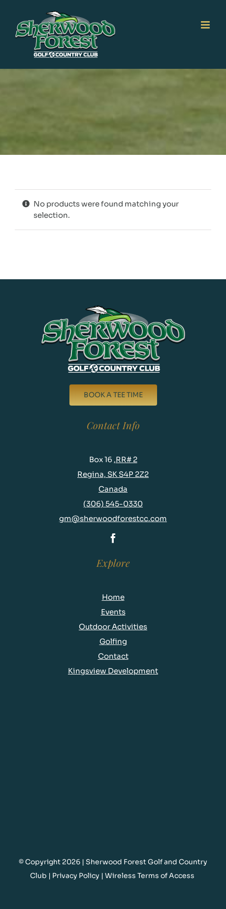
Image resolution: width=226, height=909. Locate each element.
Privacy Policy (76, 875)
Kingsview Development (113, 670)
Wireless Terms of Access (150, 875)
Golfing (113, 641)
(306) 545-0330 (113, 503)
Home (113, 597)
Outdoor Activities (113, 626)
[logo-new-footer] (113, 307)
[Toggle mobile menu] (206, 25)
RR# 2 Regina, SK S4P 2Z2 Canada (113, 474)
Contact (113, 656)
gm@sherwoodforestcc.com (113, 518)
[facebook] (113, 538)
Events (113, 611)
